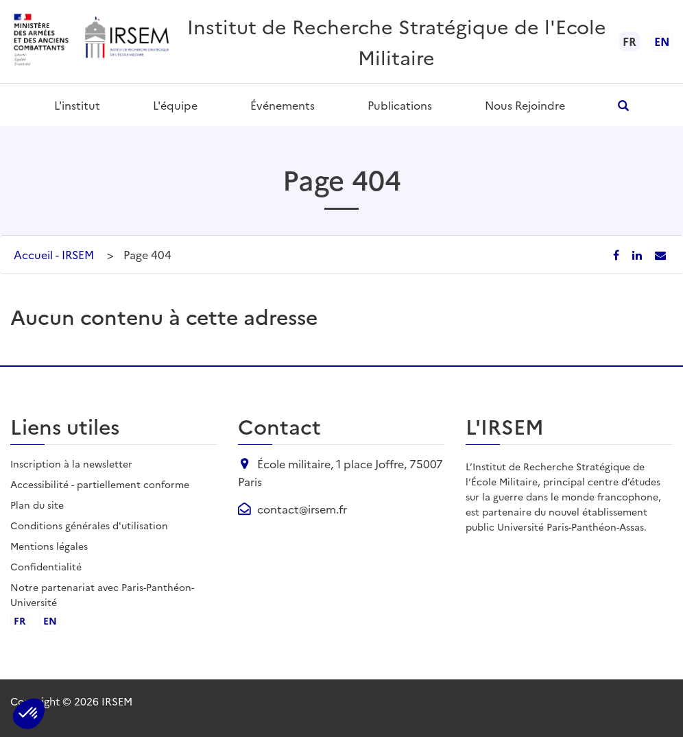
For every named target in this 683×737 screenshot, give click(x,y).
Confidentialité (46, 566)
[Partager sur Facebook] (617, 254)
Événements (282, 104)
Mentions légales (49, 546)
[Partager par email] (660, 254)
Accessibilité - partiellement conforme (99, 484)
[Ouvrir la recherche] (623, 105)
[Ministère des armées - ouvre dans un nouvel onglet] (41, 41)
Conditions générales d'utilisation (89, 525)
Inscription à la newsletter (71, 463)
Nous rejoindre (525, 104)
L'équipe (175, 104)
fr (19, 620)
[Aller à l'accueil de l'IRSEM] (126, 41)
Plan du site (37, 504)
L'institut (77, 104)
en (661, 41)
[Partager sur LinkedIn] (638, 254)
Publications (400, 104)
